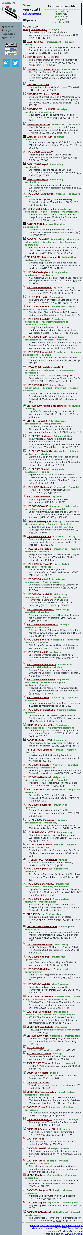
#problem (30, 111)
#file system (64, 1129)
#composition (61, 898)
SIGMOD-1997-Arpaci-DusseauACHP (46, 405)
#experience (32, 929)
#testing (46, 453)
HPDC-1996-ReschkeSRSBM (42, 624)
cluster (60, 13)
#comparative (60, 272)
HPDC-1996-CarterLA (38, 579)
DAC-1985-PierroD (37, 1107)
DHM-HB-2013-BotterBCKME (43, 56)
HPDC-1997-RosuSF (37, 506)
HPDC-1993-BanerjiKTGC (40, 883)
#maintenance (33, 339)
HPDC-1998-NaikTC (37, 385)
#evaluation (58, 124)
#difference (58, 789)
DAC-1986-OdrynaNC (38, 1082)
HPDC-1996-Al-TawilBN (40, 563)
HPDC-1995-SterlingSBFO (41, 709)
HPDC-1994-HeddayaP (39, 777)
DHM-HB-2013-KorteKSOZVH (43, 94)
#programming (47, 901)
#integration (32, 1109)
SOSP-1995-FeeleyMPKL (40, 724)
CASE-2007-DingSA (37, 179)
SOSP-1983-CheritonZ (39, 1212)
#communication (66, 709)
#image (54, 211)
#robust (69, 41)
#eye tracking (64, 832)
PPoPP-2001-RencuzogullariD (43, 257)
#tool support (67, 1014)
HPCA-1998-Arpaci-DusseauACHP (45, 367)
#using (28, 44)
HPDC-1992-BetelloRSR (40, 944)
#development (57, 420)
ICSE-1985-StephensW (39, 1119)
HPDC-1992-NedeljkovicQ (41, 969)
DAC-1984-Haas (35, 1138)
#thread (29, 752)
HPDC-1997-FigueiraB (39, 496)
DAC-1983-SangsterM (39, 1190)
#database (39, 999)
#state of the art (46, 1014)
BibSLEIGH (61, 1228)
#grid (44, 211)
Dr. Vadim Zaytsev (72, 1230)
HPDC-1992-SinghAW (38, 984)
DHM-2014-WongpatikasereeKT (35, 28)
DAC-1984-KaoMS (36, 1148)
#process (46, 566)
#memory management (55, 321)
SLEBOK (67, 1233)
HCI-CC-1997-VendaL (38, 469)
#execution (31, 211)
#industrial (31, 453)
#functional (72, 521)
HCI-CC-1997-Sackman (39, 436)
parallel (59, 16)
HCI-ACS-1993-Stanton (39, 844)
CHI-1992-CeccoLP (37, 914)
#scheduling (48, 767)
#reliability (50, 822)
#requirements (53, 423)
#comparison (56, 297)
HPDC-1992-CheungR (38, 956)
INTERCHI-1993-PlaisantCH (42, 859)
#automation (54, 1175)
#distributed (32, 241)
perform (59, 22)
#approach (56, 506)
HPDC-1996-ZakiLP (37, 652)
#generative (61, 868)
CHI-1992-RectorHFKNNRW (42, 926)
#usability (74, 124)
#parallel (59, 136)
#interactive (32, 779)
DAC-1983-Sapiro (36, 1202)
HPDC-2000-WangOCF (39, 287)
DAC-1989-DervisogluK (39, 1011)
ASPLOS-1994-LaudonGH (40, 749)
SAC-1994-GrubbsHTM (39, 740)
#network (74, 193)
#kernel (75, 1212)
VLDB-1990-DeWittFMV (40, 996)
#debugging (61, 1011)
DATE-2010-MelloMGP (39, 136)
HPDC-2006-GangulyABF (40, 193)
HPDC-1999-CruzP (37, 336)
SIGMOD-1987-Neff (37, 1035)
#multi (46, 597)
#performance (70, 69)
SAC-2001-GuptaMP (38, 239)
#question (53, 1202)
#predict (58, 287)
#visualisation (47, 111)
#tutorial (44, 1163)
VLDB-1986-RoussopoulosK (42, 1091)
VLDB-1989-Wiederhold (40, 1026)
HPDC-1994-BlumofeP (39, 764)
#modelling (56, 164)
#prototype (55, 914)
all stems (32, 13)
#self (28, 196)
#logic (56, 1190)
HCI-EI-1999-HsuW (37, 297)
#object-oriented (58, 999)
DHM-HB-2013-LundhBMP (41, 109)
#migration (31, 566)
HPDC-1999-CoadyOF (38, 318)
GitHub (78, 1233)
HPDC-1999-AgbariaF (38, 306)
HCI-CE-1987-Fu (35, 1047)
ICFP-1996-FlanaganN (39, 521)
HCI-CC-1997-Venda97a (39, 451)
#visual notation (62, 436)
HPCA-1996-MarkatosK (39, 548)
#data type (73, 239)
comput (59, 19)
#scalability (31, 244)
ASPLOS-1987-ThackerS (40, 1063)
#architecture (32, 369)
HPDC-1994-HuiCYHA (38, 789)
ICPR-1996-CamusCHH (39, 536)
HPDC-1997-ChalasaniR (39, 486)
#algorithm (56, 385)
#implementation (34, 524)
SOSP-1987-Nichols (37, 1072)
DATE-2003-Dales (37, 224)
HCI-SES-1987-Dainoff (39, 1053)
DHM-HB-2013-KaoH (38, 84)
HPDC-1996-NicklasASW (40, 609)
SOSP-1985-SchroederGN (41, 1129)
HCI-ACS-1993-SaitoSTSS (41, 832)
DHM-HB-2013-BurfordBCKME (43, 69)
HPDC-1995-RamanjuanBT (41, 679)
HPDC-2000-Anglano (38, 272)
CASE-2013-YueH (36, 41)
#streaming (31, 372)
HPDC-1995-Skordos (38, 697)
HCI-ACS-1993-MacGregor (41, 819)
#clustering (64, 208)
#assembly (60, 451)
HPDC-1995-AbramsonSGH (41, 664)
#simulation (31, 139)
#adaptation (69, 257)
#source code (57, 309)
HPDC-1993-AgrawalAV (39, 868)
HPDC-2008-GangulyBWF (41, 151)
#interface (31, 508)
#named (60, 193)
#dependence (56, 336)
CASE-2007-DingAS (37, 164)
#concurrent (54, 41)
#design (62, 109)
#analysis (54, 29)
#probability (32, 167)
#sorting (30, 408)
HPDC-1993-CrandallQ (39, 898)
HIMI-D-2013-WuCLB (38, 124)
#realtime (58, 536)
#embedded (31, 321)
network (59, 10)
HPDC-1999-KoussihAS (39, 352)
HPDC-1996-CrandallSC (39, 594)
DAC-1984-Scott (36, 1160)
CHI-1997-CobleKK (37, 420)
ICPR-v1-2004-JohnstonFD (41, 208)
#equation (74, 789)
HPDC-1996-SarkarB (38, 639)
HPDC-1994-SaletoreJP (39, 804)
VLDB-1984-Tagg (36, 1175)
